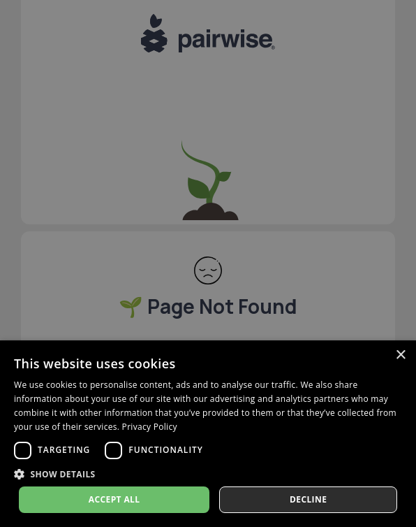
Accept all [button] (114, 499)
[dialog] (208, 433)
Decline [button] (308, 499)
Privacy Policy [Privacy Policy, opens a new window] (149, 427)
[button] (208, 474)
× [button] (400, 355)
